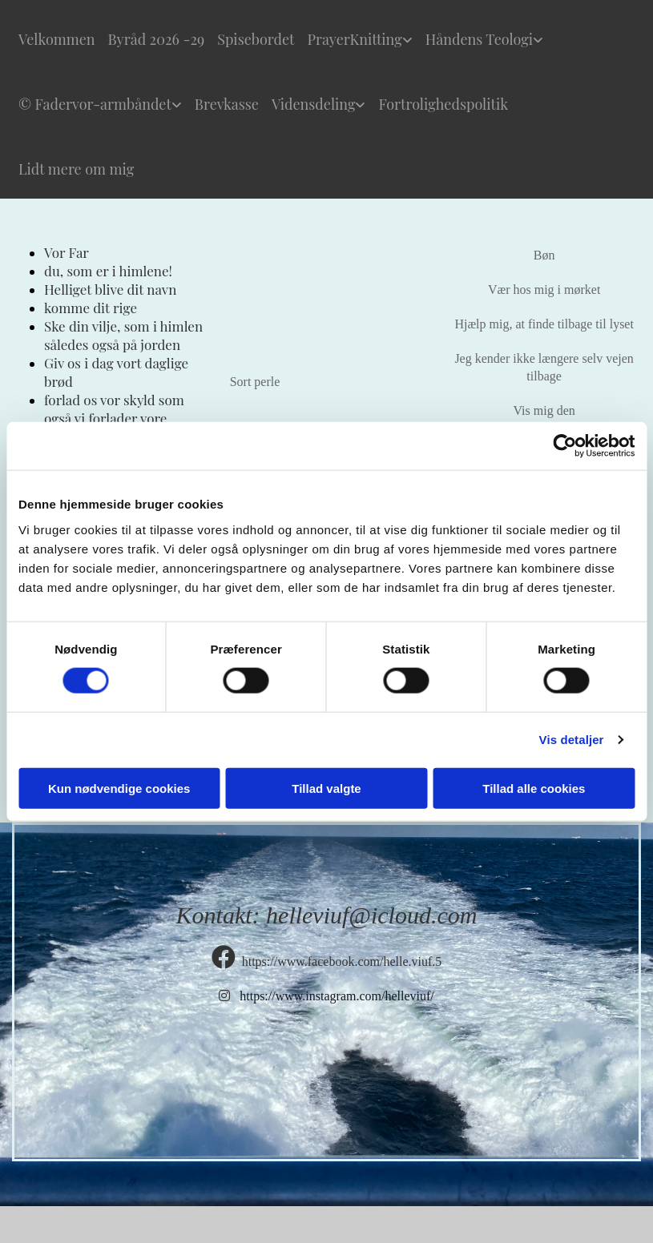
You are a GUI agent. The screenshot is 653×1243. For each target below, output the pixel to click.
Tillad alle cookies (533, 787)
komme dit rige (90, 307)
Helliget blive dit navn (110, 289)
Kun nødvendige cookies (119, 787)
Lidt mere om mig (76, 169)
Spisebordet (255, 39)
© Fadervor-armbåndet (94, 104)
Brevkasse (227, 104)
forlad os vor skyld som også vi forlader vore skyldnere (114, 418)
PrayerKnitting (354, 39)
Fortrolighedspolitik (443, 104)
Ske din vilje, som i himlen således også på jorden (123, 335)
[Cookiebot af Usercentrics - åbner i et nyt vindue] (564, 446)
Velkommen (56, 39)
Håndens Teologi (479, 39)
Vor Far (66, 252)
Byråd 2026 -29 (156, 39)
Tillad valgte (326, 787)
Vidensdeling (314, 104)
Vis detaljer (571, 739)
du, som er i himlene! (108, 271)
